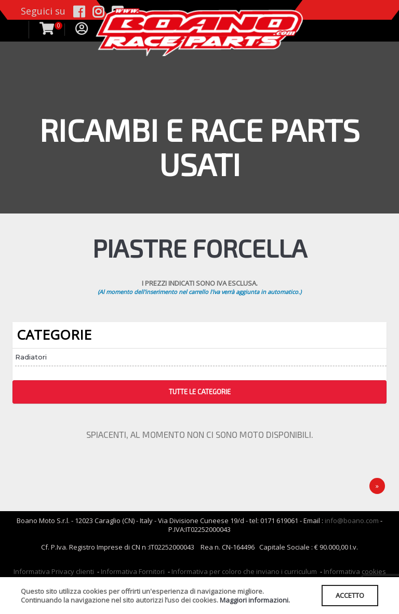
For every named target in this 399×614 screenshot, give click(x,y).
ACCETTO (350, 595)
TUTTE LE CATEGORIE (200, 392)
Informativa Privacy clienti (54, 571)
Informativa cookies (355, 571)
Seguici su (43, 11)
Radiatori (31, 357)
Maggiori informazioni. (255, 600)
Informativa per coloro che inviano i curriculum (244, 571)
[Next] (377, 486)
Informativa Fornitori (133, 571)
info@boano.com (352, 520)
